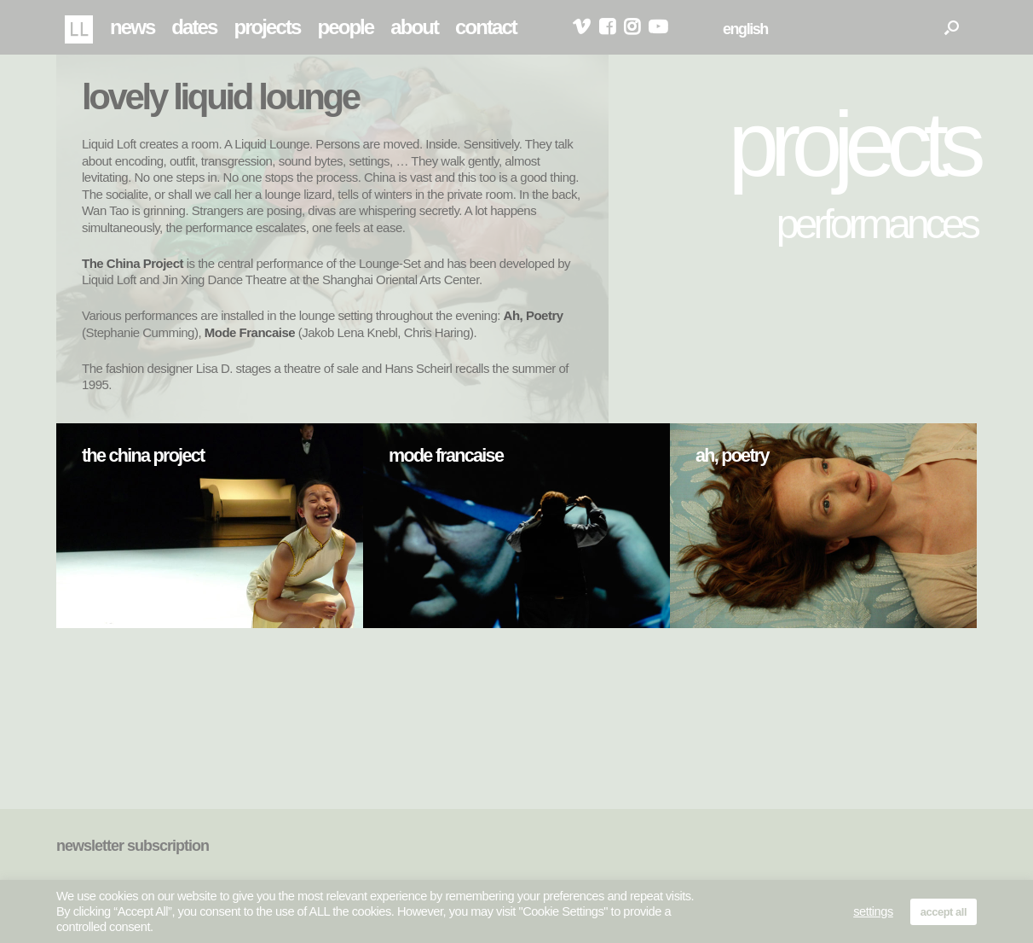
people (345, 26)
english (745, 29)
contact (485, 26)
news (132, 26)
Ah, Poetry (533, 315)
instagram (632, 27)
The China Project (132, 263)
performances (876, 224)
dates (193, 26)
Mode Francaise (250, 332)
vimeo (581, 27)
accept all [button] (943, 911)
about (414, 26)
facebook (607, 27)
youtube (658, 27)
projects (267, 26)
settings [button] (873, 911)
